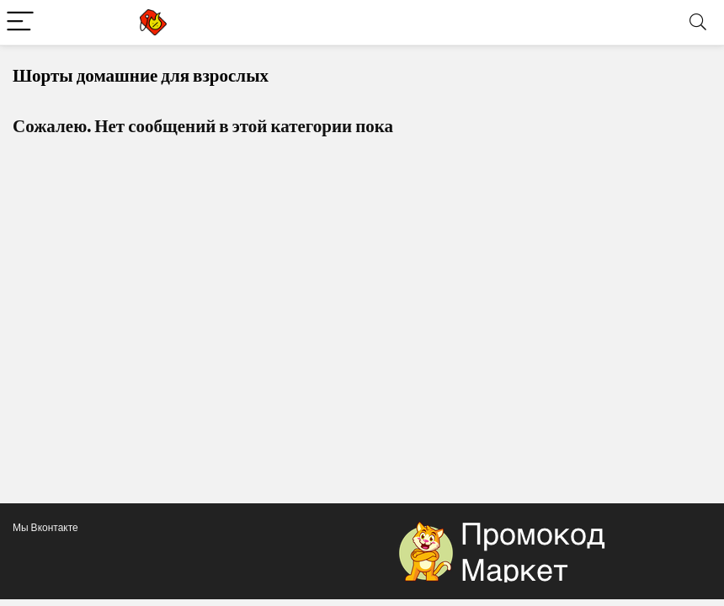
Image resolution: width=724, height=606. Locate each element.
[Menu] (20, 22)
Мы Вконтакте (45, 527)
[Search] (698, 22)
